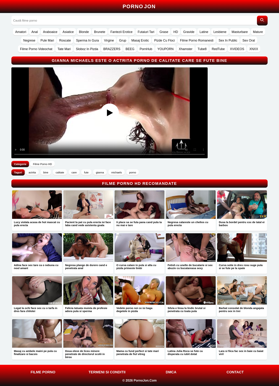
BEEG (129, 49)
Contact (235, 372)
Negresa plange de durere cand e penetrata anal (86, 267)
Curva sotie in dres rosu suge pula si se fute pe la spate (241, 267)
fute (86, 172)
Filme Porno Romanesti (196, 40)
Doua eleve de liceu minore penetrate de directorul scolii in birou (85, 354)
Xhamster (186, 49)
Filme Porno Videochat (36, 49)
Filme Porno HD (42, 164)
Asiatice (68, 32)
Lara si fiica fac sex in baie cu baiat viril (241, 352)
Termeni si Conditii (107, 372)
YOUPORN (165, 49)
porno (132, 172)
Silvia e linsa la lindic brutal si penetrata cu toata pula (187, 310)
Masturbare (240, 32)
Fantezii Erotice (121, 32)
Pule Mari (47, 40)
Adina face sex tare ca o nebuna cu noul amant (36, 267)
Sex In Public (228, 40)
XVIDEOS (237, 49)
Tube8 (202, 49)
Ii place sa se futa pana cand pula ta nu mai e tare (139, 224)
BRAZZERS (111, 49)
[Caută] (262, 20)
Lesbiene (219, 32)
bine (45, 172)
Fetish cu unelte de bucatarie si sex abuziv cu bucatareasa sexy (190, 267)
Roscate (65, 40)
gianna (100, 172)
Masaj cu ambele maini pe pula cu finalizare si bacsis (35, 352)
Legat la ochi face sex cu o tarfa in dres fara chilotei (35, 310)
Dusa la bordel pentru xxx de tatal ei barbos (242, 224)
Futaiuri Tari (146, 32)
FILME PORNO (43, 372)
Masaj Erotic (140, 40)
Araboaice (50, 32)
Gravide (188, 32)
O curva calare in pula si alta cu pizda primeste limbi (136, 267)
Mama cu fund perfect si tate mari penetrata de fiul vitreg (137, 352)
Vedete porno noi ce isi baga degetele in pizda (134, 310)
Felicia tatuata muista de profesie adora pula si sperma (86, 310)
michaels (116, 172)
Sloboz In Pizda (87, 49)
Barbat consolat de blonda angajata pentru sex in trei (241, 310)
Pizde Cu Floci (164, 40)
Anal (34, 32)
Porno (139, 6)
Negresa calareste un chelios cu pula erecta (188, 224)
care (74, 172)
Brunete (99, 32)
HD (175, 32)
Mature (258, 32)
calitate (60, 172)
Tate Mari (64, 49)
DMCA (171, 372)
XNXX (253, 49)
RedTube (218, 49)
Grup (122, 40)
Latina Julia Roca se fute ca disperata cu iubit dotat (185, 352)
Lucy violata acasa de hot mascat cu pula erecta (37, 224)
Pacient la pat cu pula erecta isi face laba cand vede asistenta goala (88, 224)
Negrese (29, 40)
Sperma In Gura (87, 40)
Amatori (20, 32)
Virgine (109, 40)
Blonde (84, 32)
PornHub (146, 49)
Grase (163, 32)
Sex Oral (249, 40)
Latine (203, 32)
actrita (32, 172)
